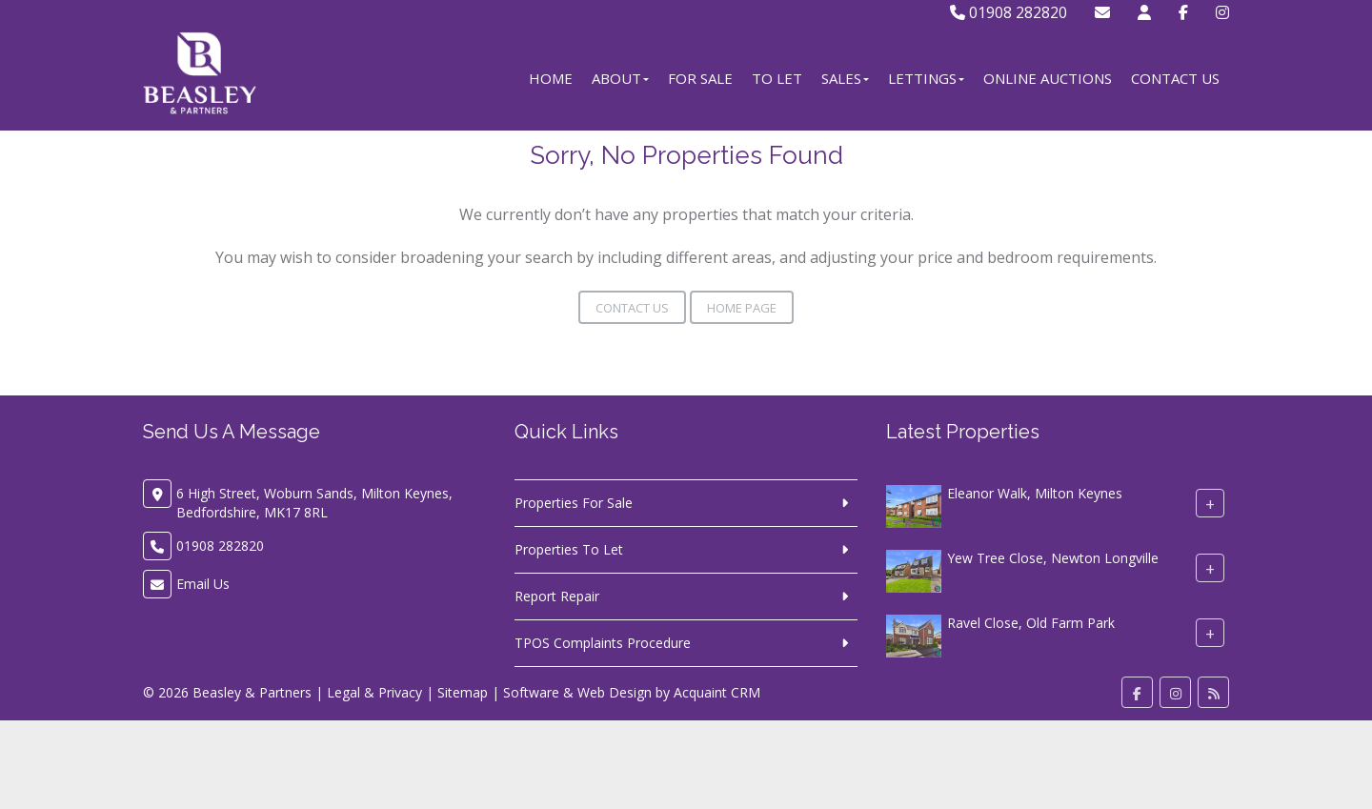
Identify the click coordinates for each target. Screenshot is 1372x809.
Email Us (203, 584)
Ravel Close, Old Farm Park (1031, 623)
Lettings (926, 78)
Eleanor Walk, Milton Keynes (1034, 493)
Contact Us (1175, 78)
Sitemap (462, 692)
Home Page (742, 307)
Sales (845, 78)
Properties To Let (568, 549)
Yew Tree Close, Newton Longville (1053, 558)
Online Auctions (1047, 78)
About (620, 78)
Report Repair (556, 596)
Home (551, 78)
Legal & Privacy (374, 692)
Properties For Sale (573, 503)
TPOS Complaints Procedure (602, 643)
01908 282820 (1008, 12)
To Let (777, 78)
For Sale (700, 78)
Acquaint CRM (717, 692)
